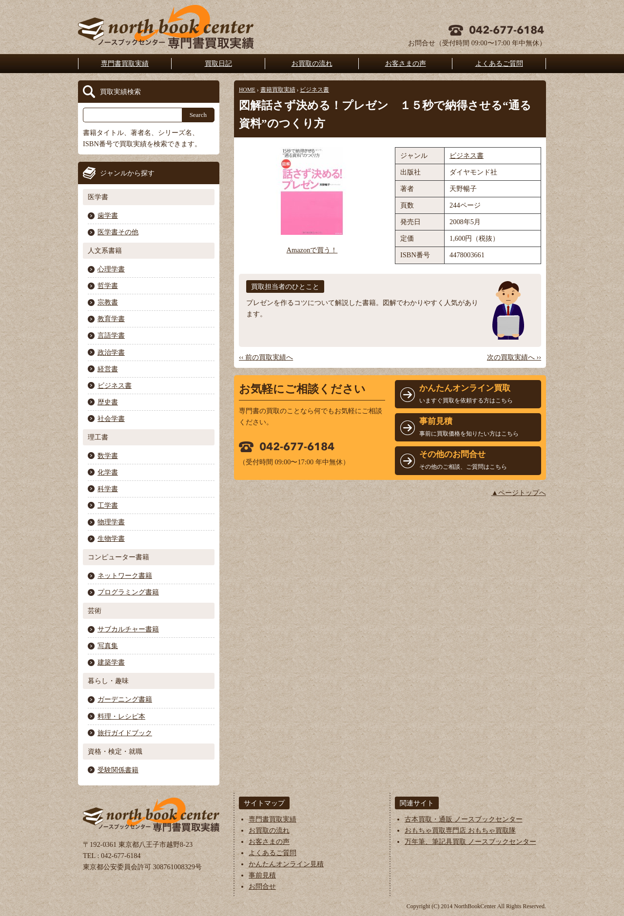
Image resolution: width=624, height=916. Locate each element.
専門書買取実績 (125, 63)
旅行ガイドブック (125, 733)
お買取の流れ (312, 63)
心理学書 (111, 269)
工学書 (108, 505)
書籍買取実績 (277, 90)
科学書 (108, 489)
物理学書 (111, 522)
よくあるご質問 (499, 63)
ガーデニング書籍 (125, 699)
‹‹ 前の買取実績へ (266, 357)
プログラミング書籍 (128, 592)
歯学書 (108, 215)
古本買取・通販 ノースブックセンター (464, 819)
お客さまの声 (405, 63)
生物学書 (111, 538)
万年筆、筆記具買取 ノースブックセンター (470, 841)
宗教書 (108, 302)
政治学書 (111, 352)
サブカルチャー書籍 (128, 629)
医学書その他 (118, 232)
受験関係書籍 (118, 770)
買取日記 (218, 63)
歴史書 (108, 402)
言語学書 (111, 335)
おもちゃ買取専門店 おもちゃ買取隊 (460, 830)
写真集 (108, 645)
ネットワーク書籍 (125, 575)
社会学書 (111, 418)
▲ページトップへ (518, 492)
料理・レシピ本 (121, 716)
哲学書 (108, 285)
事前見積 (262, 875)
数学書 (108, 455)
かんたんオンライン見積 (286, 864)
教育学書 (111, 319)
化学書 (108, 472)
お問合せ (262, 886)
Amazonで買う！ (312, 250)
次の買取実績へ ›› (514, 357)
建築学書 (111, 662)
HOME (247, 90)
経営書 (108, 369)
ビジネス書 (314, 90)
